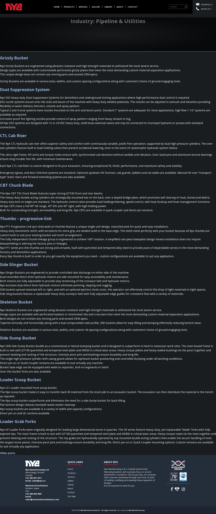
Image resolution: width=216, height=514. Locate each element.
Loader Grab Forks (18, 421)
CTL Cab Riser (13, 135)
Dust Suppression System (25, 89)
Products (69, 7)
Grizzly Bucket (14, 57)
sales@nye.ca (206, 4)
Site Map (72, 496)
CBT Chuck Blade (16, 185)
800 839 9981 (36, 494)
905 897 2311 (206, 9)
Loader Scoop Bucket (20, 379)
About (120, 7)
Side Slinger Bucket (19, 264)
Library (108, 7)
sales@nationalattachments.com (42, 499)
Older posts (7, 453)
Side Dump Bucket (18, 338)
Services (83, 7)
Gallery (96, 7)
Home (57, 7)
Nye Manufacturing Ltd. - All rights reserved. (99, 510)
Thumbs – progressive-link (26, 218)
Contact (133, 7)
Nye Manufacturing (137, 510)
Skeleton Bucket (16, 302)
